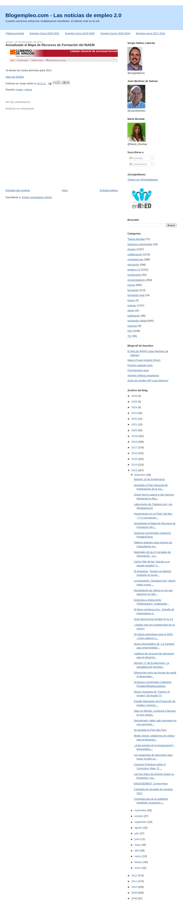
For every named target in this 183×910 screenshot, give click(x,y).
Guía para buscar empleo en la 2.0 (153, 619)
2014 (134, 464)
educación (133, 264)
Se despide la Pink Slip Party (150, 730)
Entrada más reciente (18, 190)
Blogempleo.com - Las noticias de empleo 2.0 (63, 15)
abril (137, 850)
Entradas (136, 158)
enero (138, 867)
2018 (134, 441)
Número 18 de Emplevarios (149, 479)
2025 (134, 401)
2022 (134, 418)
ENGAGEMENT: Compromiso (151, 783)
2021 (134, 424)
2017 (134, 447)
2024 (134, 407)
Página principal (15, 33)
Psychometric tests (138, 370)
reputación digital (137, 320)
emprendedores (136, 280)
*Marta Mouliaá (136, 239)
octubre (139, 816)
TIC (129, 336)
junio (138, 839)
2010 (134, 887)
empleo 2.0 (133, 269)
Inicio (65, 190)
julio (137, 833)
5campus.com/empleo (139, 244)
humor (131, 300)
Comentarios (138, 164)
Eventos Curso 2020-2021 (44, 33)
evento (131, 285)
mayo (138, 844)
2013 (134, 470)
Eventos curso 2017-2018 (150, 33)
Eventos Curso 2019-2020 (80, 33)
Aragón (19, 89)
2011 (134, 881)
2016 (134, 453)
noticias (28, 89)
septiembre (141, 822)
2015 (134, 459)
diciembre (140, 474)
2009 (134, 892)
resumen (132, 325)
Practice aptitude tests (140, 365)
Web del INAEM (15, 77)
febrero (139, 862)
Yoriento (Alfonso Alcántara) (143, 375)
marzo (138, 856)
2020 (134, 430)
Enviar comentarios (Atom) (37, 197)
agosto (139, 827)
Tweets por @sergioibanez (142, 179)
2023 (134, 413)
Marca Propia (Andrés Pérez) (143, 360)
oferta (130, 310)
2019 (134, 436)
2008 (134, 898)
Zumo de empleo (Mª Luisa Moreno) (147, 380)
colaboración (134, 254)
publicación (133, 315)
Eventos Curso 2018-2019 (115, 33)
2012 (134, 875)
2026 (134, 395)
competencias (135, 259)
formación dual (135, 295)
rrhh (129, 330)
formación (133, 290)
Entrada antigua (109, 190)
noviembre (141, 810)
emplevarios (134, 274)
